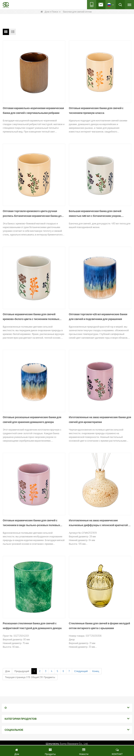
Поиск (55, 11)
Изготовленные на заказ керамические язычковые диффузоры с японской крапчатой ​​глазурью (98, 523)
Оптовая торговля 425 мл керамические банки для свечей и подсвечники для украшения (98, 317)
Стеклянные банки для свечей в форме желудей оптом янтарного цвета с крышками (99, 626)
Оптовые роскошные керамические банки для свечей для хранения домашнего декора (32, 420)
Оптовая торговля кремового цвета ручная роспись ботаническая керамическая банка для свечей (33, 213)
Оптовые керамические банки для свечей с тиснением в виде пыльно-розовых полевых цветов (31, 523)
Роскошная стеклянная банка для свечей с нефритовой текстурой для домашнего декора (32, 626)
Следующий (81, 671)
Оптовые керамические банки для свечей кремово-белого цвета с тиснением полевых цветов (31, 317)
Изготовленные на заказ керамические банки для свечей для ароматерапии (100, 420)
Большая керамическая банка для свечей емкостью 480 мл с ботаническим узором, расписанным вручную (95, 213)
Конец (95, 671)
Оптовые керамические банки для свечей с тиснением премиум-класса (96, 110)
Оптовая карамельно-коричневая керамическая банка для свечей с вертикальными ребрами (33, 110)
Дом (45, 11)
